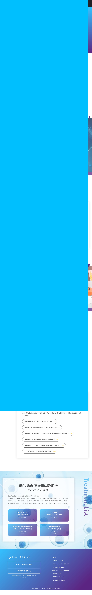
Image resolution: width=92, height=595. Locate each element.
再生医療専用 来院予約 (24, 576)
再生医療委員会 (57, 578)
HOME (54, 562)
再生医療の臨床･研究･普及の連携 (61, 569)
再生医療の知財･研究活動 (59, 572)
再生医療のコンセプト (58, 565)
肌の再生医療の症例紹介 (59, 585)
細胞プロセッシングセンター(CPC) (61, 575)
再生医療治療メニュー (58, 581)
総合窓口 (24, 569)
